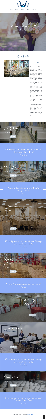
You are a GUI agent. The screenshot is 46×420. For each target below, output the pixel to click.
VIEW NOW (13, 175)
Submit (13, 136)
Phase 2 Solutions (30, 414)
